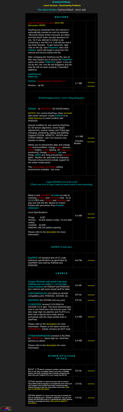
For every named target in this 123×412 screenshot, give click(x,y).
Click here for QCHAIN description (48, 388)
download (91, 82)
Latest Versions (50, 5)
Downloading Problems (70, 5)
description (91, 86)
